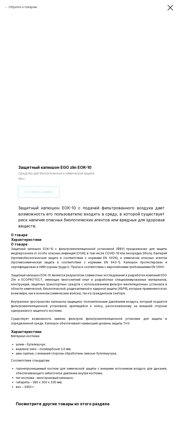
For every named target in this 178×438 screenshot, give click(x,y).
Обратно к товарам (23, 7)
